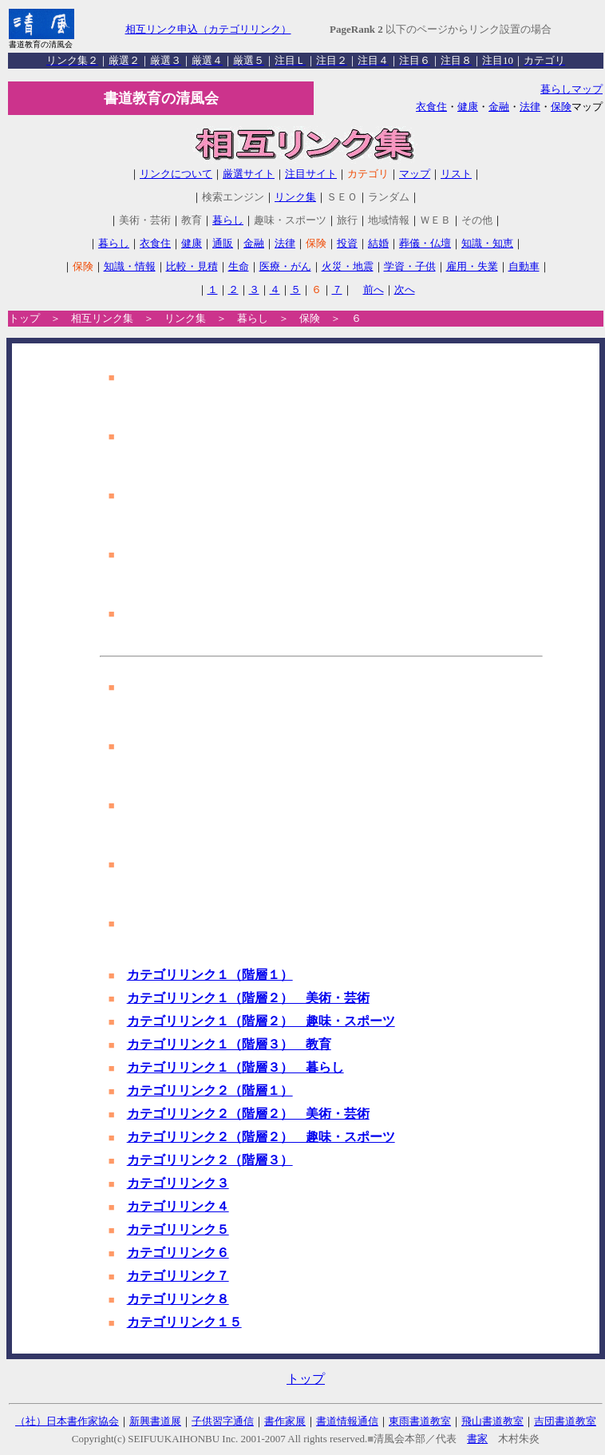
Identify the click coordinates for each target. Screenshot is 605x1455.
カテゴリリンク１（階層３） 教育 (229, 1044)
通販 (222, 243)
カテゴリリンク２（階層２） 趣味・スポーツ (261, 1137)
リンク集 (295, 197)
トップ (24, 318)
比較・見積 (192, 266)
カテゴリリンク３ (178, 1183)
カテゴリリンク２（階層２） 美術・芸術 (248, 1113)
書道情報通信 (347, 1421)
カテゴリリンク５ (178, 1229)
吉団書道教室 (565, 1421)
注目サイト (311, 174)
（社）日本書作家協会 (67, 1421)
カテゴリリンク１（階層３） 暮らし (235, 1067)
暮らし (227, 220)
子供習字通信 (223, 1421)
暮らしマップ (571, 89)
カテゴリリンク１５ (184, 1322)
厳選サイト (249, 174)
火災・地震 (348, 266)
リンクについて (176, 174)
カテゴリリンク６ (178, 1252)
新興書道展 (155, 1421)
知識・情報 (130, 266)
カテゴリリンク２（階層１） (210, 1090)
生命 (238, 266)
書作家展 (285, 1421)
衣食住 (431, 107)
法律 (530, 107)
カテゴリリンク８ (178, 1299)
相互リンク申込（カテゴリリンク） (208, 29)
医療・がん (285, 266)
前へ (373, 289)
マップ (414, 174)
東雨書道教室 (420, 1421)
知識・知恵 (487, 243)
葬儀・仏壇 (425, 243)
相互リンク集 (102, 318)
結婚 (378, 243)
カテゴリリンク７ (178, 1276)
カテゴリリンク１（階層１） (210, 974)
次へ (404, 289)
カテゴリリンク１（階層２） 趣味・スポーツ (261, 1021)
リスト (456, 174)
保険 (561, 107)
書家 (477, 1439)
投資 (347, 243)
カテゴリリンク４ (178, 1206)
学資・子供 (410, 266)
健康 (467, 107)
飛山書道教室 (492, 1421)
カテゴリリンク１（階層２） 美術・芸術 (248, 998)
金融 (498, 107)
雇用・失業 (472, 266)
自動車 (524, 266)
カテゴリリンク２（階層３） (210, 1160)
